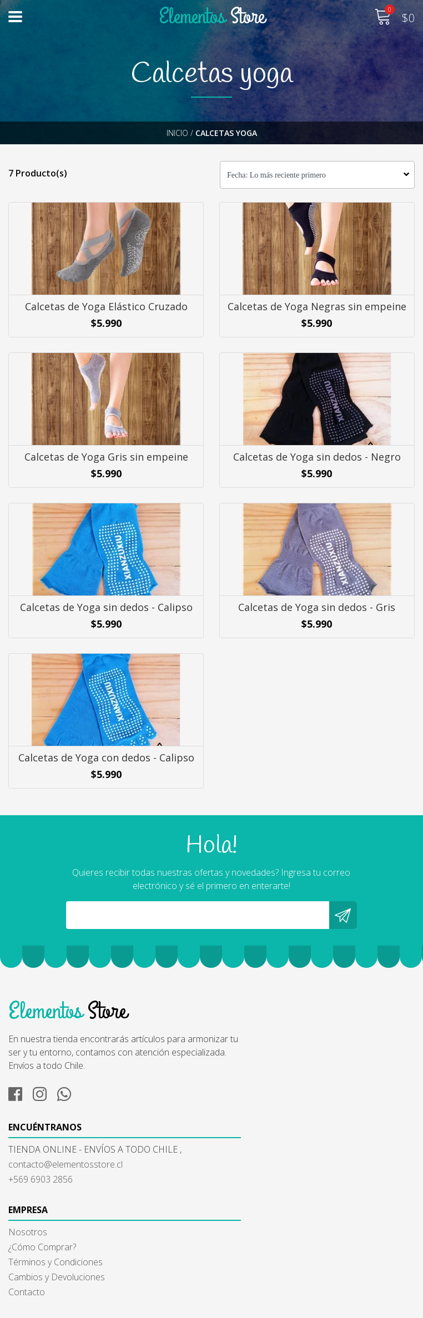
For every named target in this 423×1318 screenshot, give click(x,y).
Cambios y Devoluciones (56, 1252)
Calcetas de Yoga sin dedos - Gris (317, 640)
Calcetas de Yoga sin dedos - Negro (317, 475)
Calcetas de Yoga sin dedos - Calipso (105, 640)
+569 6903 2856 (252, 1111)
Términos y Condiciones (55, 1237)
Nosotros (27, 1207)
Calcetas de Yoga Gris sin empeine (106, 475)
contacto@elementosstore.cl (277, 1096)
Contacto (26, 1267)
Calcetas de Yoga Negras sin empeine (317, 310)
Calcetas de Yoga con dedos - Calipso (106, 805)
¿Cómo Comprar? (42, 1222)
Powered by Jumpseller (316, 1306)
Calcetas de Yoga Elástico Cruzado (105, 310)
